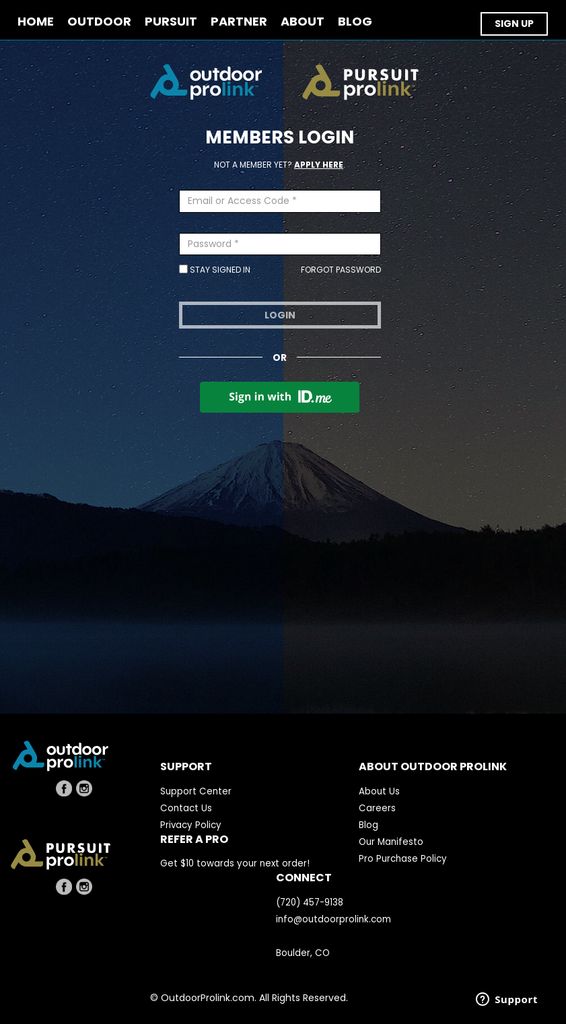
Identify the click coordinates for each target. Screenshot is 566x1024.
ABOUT (302, 22)
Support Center (196, 791)
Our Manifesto (391, 841)
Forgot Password (341, 269)
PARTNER (239, 22)
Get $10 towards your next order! (235, 863)
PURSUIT (171, 22)
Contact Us (186, 808)
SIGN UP (514, 23)
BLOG (355, 22)
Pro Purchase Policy (403, 858)
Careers (377, 808)
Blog (368, 825)
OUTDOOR (99, 22)
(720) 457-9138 (309, 902)
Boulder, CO (303, 953)
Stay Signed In (214, 269)
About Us (379, 791)
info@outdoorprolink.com (333, 919)
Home (35, 22)
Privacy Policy (190, 825)
